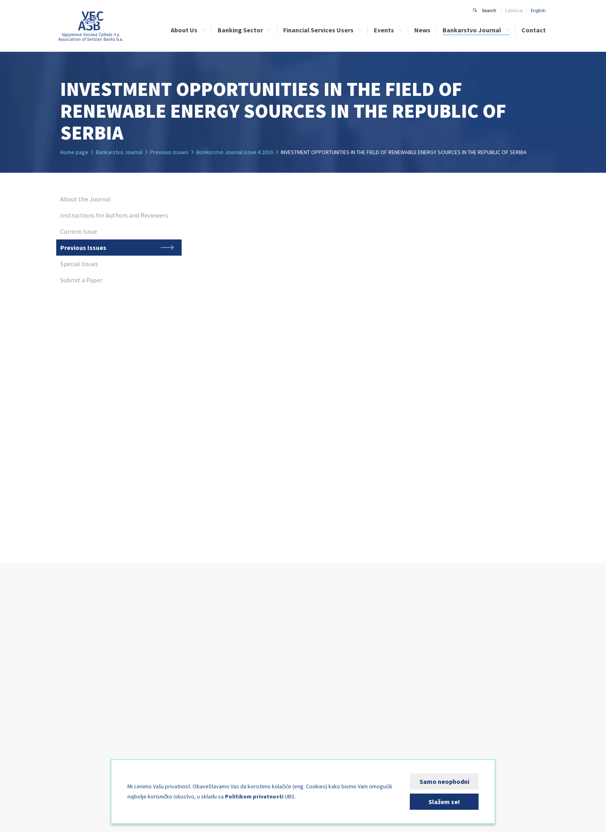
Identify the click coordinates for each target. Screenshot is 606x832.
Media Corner (74, 750)
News (422, 30)
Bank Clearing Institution (86, 696)
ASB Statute (72, 661)
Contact (533, 30)
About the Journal (425, 643)
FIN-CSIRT (70, 759)
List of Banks (230, 643)
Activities (69, 714)
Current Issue (420, 661)
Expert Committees (79, 723)
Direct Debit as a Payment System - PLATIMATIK (253, 691)
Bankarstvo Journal (472, 30)
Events (384, 30)
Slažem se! (444, 802)
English (538, 10)
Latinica (514, 10)
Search (489, 10)
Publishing (71, 741)
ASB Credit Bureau (144, 643)
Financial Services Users (318, 30)
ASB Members (74, 643)
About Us (184, 30)
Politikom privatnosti (254, 796)
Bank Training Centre (82, 705)
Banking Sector (240, 30)
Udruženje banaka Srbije (90, 26)
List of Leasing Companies (244, 652)
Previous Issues (422, 670)
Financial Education (239, 670)
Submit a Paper (422, 687)
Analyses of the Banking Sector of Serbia (165, 678)
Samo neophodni (444, 781)
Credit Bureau (74, 687)
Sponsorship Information (343, 643)
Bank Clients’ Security (240, 678)
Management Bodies (81, 670)
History (67, 652)
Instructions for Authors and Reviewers (446, 652)
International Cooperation (87, 732)
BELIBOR (134, 670)
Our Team (70, 678)
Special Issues (421, 678)
